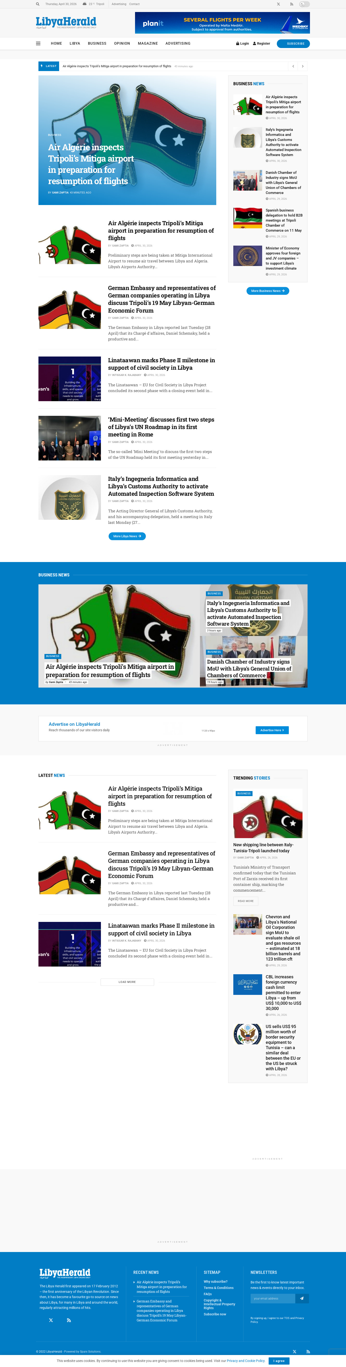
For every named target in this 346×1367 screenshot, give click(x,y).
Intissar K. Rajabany (126, 375)
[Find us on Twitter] (51, 1321)
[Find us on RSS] (69, 1321)
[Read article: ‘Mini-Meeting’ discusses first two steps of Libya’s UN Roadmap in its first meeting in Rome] (69, 438)
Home (56, 43)
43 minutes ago (78, 682)
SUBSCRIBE (293, 43)
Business (97, 43)
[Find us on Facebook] (42, 1321)
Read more (248, 900)
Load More (127, 982)
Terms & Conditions (219, 1288)
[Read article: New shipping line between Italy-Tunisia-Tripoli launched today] (268, 813)
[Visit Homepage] (66, 23)
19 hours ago (214, 682)
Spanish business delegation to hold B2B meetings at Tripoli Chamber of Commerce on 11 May (284, 220)
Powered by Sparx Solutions (82, 1351)
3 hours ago (214, 630)
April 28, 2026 (276, 1075)
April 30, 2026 (141, 245)
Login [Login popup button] (242, 43)
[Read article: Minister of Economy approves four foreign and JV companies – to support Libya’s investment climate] (247, 256)
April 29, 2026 (276, 198)
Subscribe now (215, 1314)
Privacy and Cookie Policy (246, 1361)
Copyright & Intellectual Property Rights (219, 1304)
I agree (279, 1361)
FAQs (208, 1294)
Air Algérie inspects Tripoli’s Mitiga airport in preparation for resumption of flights (117, 66)
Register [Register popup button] (261, 43)
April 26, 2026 (267, 857)
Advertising (119, 4)
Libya (75, 43)
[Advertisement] (268, 1125)
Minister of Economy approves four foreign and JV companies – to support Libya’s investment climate (283, 258)
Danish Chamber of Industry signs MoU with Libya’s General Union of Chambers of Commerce (283, 182)
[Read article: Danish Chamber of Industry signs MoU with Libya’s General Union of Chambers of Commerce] (247, 180)
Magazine (148, 43)
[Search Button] (37, 4)
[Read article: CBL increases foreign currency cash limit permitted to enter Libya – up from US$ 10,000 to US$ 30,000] (247, 984)
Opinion (122, 43)
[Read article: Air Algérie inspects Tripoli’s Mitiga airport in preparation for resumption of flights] (69, 241)
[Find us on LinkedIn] (301, 1352)
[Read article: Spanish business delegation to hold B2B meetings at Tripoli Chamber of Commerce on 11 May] (247, 218)
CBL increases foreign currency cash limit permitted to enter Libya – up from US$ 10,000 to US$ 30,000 (283, 992)
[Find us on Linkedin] (60, 1321)
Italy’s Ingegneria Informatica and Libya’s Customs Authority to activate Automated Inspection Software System (161, 486)
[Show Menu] (38, 43)
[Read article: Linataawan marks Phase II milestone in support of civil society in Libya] (69, 379)
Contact (134, 4)
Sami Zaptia (60, 192)
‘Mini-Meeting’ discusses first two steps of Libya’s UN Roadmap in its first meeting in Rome (161, 427)
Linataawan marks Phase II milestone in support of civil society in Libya (161, 363)
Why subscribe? (216, 1282)
